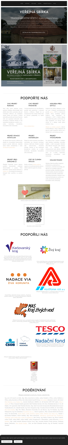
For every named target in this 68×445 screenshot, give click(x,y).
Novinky (5, 147)
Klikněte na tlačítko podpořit (53, 127)
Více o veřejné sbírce (29, 126)
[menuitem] (17, 3)
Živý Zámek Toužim (21, 423)
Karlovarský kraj (51, 415)
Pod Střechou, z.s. (10, 402)
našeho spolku (36, 164)
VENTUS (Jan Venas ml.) (50, 413)
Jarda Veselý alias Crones (18, 417)
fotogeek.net (29, 417)
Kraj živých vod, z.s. (28, 411)
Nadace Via (6, 171)
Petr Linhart (44, 400)
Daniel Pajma (21, 413)
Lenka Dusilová (30, 413)
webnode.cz (43, 415)
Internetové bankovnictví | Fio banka (34, 37)
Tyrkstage (7, 417)
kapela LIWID (39, 413)
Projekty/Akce (11, 147)
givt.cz (51, 112)
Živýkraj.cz (60, 415)
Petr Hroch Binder (10, 409)
